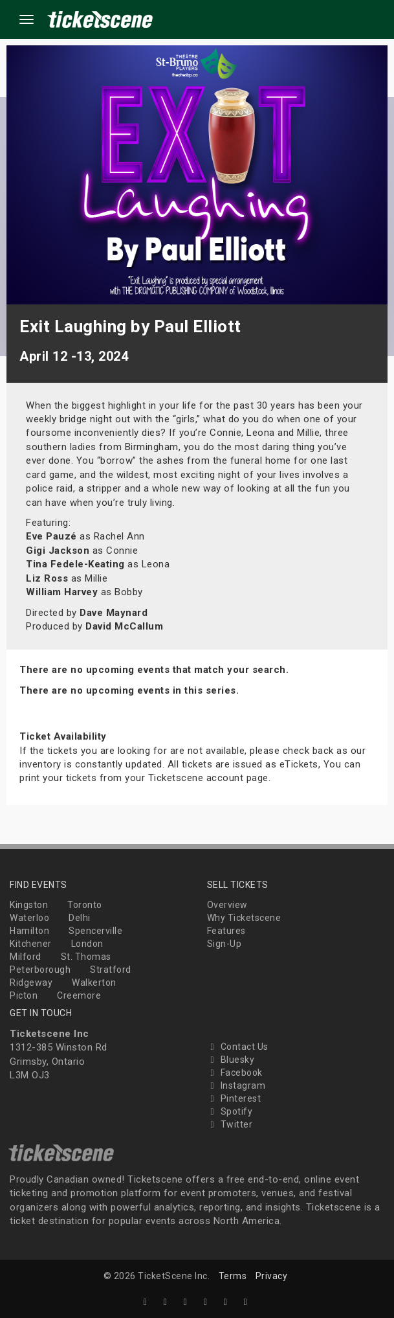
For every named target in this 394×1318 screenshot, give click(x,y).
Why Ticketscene (244, 918)
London (87, 943)
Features (226, 931)
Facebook (235, 1072)
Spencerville (95, 931)
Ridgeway (31, 982)
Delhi (80, 918)
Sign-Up (224, 943)
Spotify (230, 1111)
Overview (227, 905)
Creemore (79, 995)
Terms (233, 1276)
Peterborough (40, 969)
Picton (24, 995)
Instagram (236, 1085)
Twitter (230, 1124)
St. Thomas (86, 956)
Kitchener (31, 943)
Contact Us (237, 1046)
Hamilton (29, 931)
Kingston (29, 905)
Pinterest (234, 1098)
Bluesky (231, 1059)
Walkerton (94, 982)
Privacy (272, 1276)
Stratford (110, 969)
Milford (25, 956)
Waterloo (29, 918)
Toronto (84, 905)
